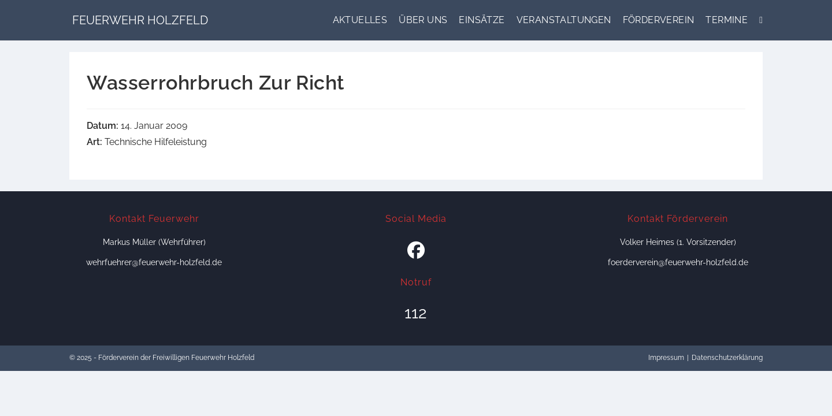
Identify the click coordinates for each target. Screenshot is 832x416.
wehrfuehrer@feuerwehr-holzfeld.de (154, 262)
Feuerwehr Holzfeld (140, 20)
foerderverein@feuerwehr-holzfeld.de (678, 262)
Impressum (666, 358)
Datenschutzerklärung (727, 358)
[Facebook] (416, 250)
